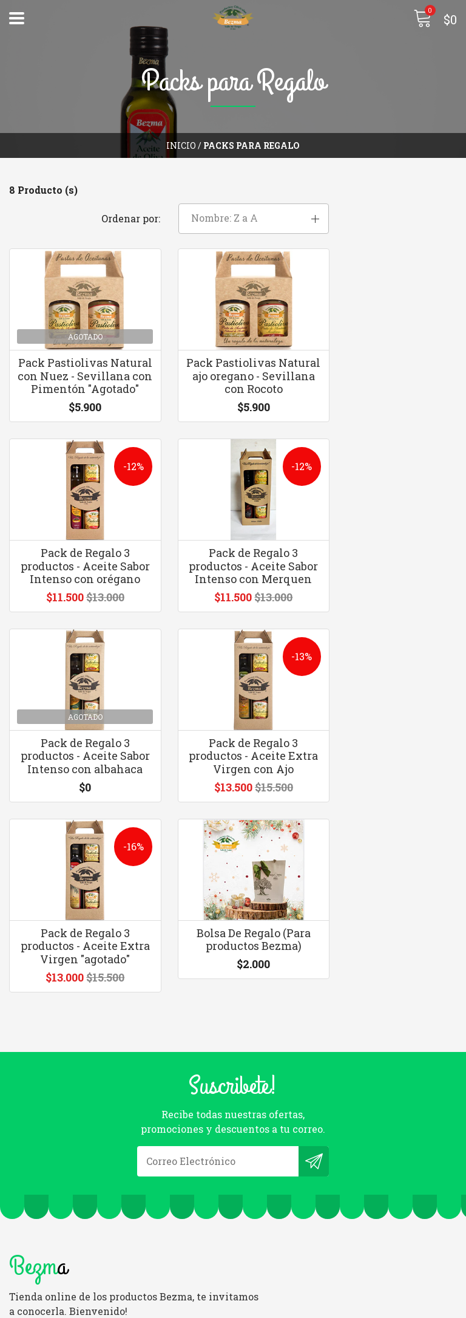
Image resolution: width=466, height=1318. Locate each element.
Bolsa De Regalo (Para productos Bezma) (233, 766)
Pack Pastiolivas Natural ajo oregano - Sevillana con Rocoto (233, 353)
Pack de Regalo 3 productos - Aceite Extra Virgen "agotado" (78, 773)
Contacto (30, 1245)
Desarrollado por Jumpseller (330, 1305)
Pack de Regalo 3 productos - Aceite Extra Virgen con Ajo (388, 562)
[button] (388, 191)
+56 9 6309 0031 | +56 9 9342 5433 (320, 1155)
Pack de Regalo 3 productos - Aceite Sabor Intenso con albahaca (233, 569)
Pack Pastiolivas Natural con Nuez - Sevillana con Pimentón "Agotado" (78, 360)
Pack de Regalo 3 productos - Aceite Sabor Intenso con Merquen (77, 569)
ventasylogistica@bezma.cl (309, 1138)
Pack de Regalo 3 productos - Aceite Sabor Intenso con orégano (388, 360)
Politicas (30, 1261)
